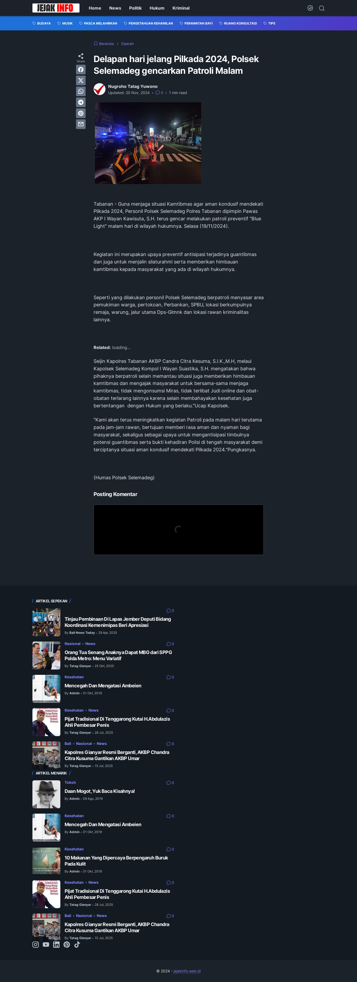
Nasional (73, 643)
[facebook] (81, 69)
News (115, 8)
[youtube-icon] (46, 945)
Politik (135, 8)
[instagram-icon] (35, 945)
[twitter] (81, 80)
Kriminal (181, 8)
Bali (68, 743)
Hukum (157, 8)
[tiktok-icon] (77, 945)
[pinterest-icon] (67, 945)
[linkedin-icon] (56, 945)
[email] (81, 124)
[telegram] (81, 102)
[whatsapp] (81, 91)
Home (95, 8)
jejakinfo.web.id (187, 971)
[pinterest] (81, 113)
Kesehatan (74, 677)
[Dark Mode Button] (310, 8)
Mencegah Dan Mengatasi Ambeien (103, 685)
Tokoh (70, 782)
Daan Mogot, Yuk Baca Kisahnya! (100, 791)
